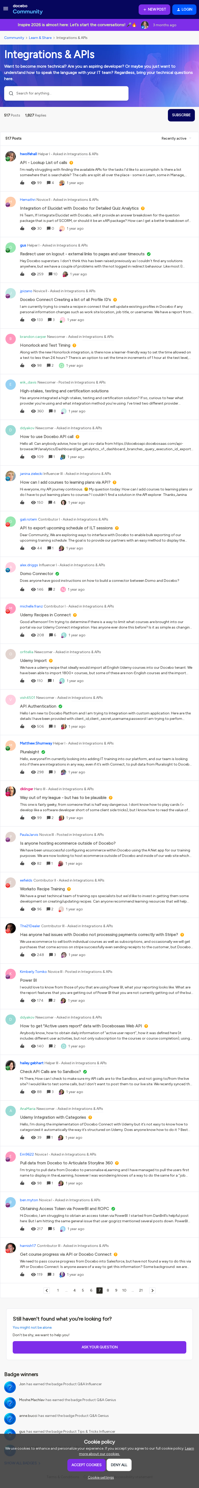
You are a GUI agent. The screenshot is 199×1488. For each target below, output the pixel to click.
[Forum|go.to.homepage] (28, 9)
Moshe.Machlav (32, 1400)
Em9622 (27, 1154)
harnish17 (28, 1246)
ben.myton (29, 1200)
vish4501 (27, 697)
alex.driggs (29, 565)
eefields (26, 880)
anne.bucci (28, 1416)
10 (124, 1290)
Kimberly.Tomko (33, 972)
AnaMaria (27, 1109)
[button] (6, 10)
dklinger (26, 789)
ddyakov (27, 428)
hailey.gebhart (32, 1063)
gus (23, 245)
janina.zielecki (31, 474)
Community (14, 38)
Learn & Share (40, 38)
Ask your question (100, 1347)
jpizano (26, 291)
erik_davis (28, 382)
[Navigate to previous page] (47, 1290)
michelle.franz (31, 606)
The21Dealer (30, 926)
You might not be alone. (32, 1327)
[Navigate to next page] (152, 1290)
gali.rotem (28, 519)
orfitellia (26, 652)
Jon (22, 1384)
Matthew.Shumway (36, 743)
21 (141, 1290)
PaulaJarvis (29, 834)
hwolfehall (28, 154)
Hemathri (27, 199)
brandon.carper (33, 337)
